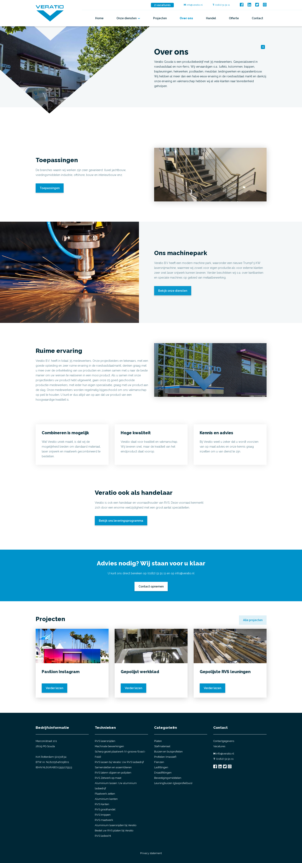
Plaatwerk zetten (105, 793)
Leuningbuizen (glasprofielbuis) (173, 783)
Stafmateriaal (162, 746)
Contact (257, 18)
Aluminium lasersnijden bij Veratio (115, 825)
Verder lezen (54, 688)
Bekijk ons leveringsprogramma (121, 520)
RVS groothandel (105, 809)
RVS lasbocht (103, 835)
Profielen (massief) (165, 756)
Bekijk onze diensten (172, 290)
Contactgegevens (223, 741)
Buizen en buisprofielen (168, 751)
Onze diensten (128, 18)
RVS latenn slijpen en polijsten (113, 772)
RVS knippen (103, 814)
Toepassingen (50, 188)
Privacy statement (151, 853)
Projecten (160, 18)
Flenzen (159, 762)
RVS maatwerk (104, 819)
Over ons (186, 18)
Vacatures (219, 746)
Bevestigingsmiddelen (167, 777)
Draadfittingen (163, 772)
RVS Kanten (102, 804)
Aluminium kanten (106, 798)
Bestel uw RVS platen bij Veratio (114, 830)
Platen (158, 741)
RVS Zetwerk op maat (108, 777)
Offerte (234, 18)
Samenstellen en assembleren (113, 767)
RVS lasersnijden (105, 741)
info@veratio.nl (193, 4)
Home (99, 18)
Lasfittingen (161, 767)
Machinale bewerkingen (109, 746)
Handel (211, 18)
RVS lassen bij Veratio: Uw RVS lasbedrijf (119, 762)
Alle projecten (253, 620)
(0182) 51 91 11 (221, 4)
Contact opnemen (151, 586)
